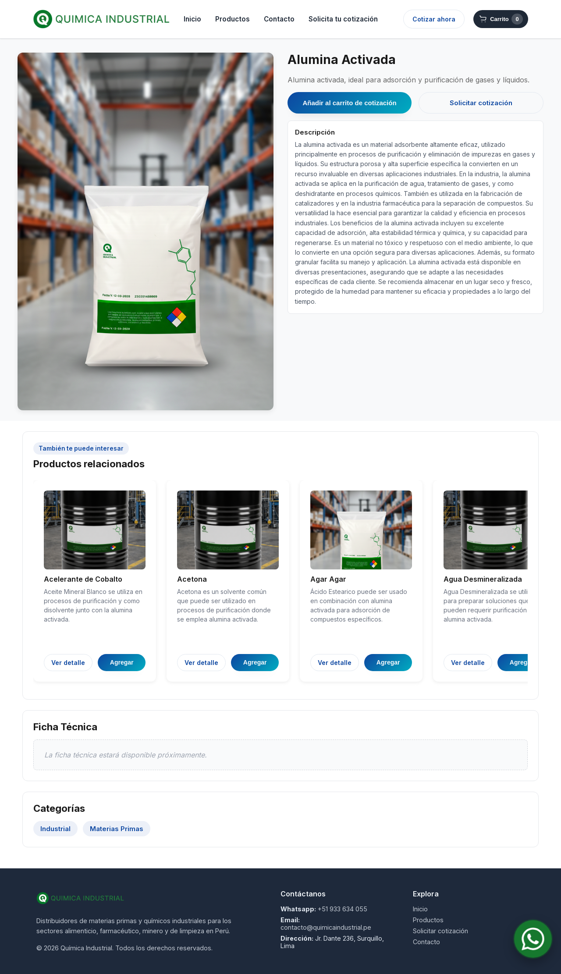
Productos (232, 19)
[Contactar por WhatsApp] (533, 939)
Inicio (192, 19)
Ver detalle (68, 662)
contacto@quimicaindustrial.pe (325, 927)
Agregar (122, 662)
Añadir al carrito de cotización (349, 103)
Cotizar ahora (433, 19)
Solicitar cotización (481, 103)
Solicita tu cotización (343, 19)
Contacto (279, 19)
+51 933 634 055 (342, 909)
